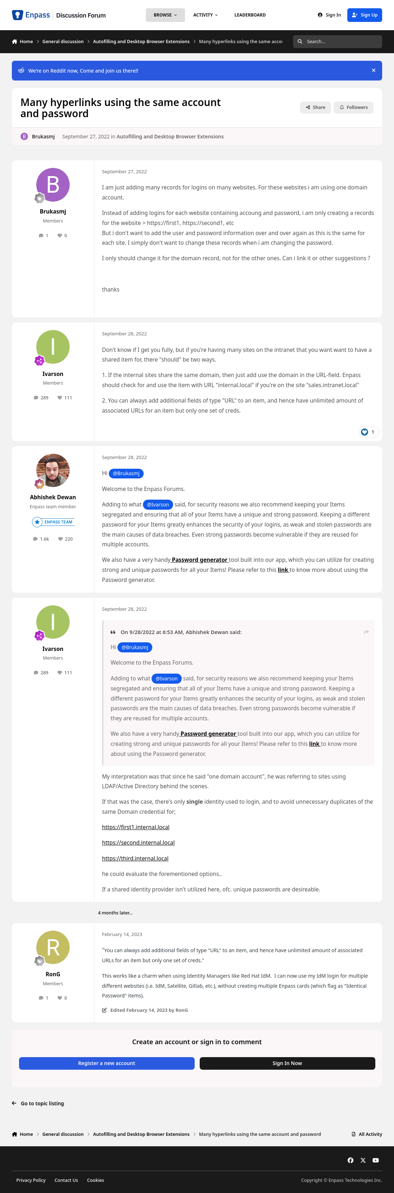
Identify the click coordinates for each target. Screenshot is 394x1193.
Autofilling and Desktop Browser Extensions (170, 136)
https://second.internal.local (138, 842)
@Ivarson (158, 504)
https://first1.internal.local (136, 827)
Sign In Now (287, 1063)
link (284, 570)
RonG (53, 974)
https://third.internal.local (135, 858)
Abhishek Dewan (53, 497)
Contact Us (66, 1180)
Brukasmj (43, 136)
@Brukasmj (126, 473)
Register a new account (106, 1063)
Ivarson (52, 374)
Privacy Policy (31, 1180)
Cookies (95, 1180)
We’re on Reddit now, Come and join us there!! (78, 70)
